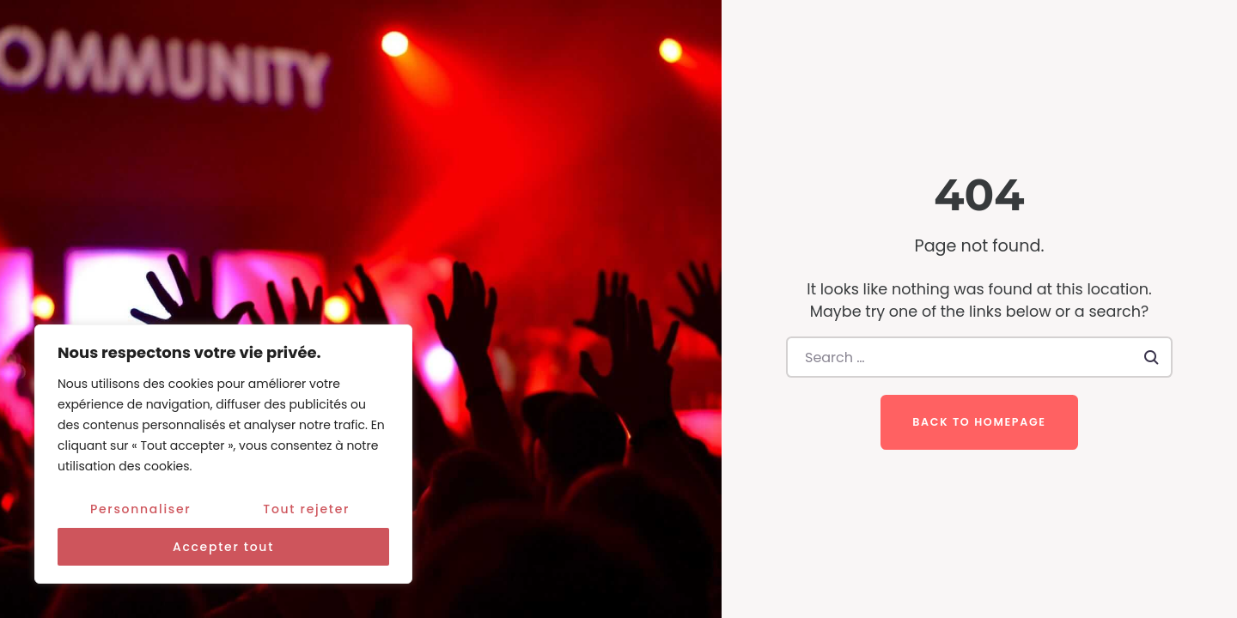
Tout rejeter (306, 509)
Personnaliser (140, 509)
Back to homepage (978, 422)
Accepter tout (223, 546)
